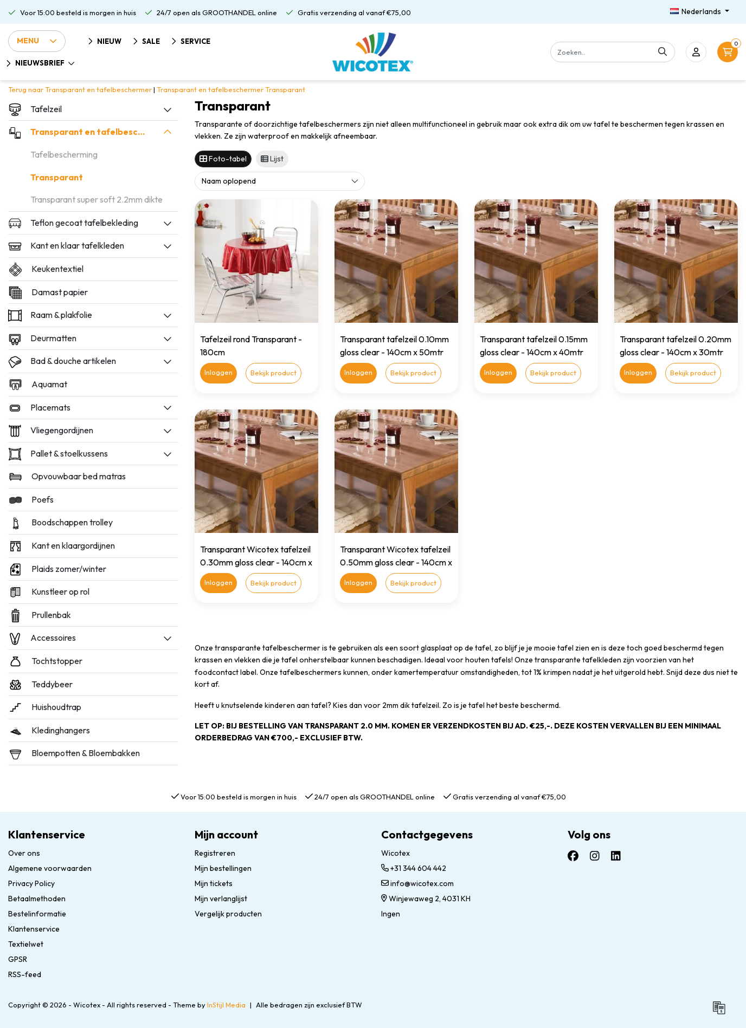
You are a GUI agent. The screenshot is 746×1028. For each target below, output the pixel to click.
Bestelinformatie (37, 914)
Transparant (285, 89)
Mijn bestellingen (223, 868)
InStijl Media (226, 1004)
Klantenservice (34, 929)
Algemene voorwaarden (50, 868)
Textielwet (25, 944)
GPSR (17, 959)
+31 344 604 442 (413, 868)
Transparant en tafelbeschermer (210, 89)
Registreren (215, 853)
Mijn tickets (214, 883)
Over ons (24, 853)
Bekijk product (273, 372)
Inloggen (218, 372)
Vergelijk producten (228, 914)
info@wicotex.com (417, 883)
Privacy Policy (31, 883)
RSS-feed (24, 974)
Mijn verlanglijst (221, 898)
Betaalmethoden (37, 898)
